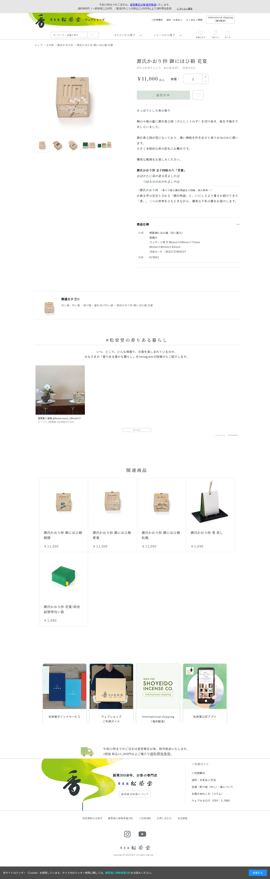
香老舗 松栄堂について (135, 798)
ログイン (216, 34)
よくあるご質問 (194, 19)
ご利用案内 (157, 19)
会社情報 (182, 822)
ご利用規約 (145, 822)
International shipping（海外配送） (220, 19)
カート (228, 34)
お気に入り (201, 34)
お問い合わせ (164, 822)
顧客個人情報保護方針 (120, 822)
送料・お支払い (174, 19)
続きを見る (137, 433)
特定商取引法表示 (92, 822)
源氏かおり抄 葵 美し (207, 537)
